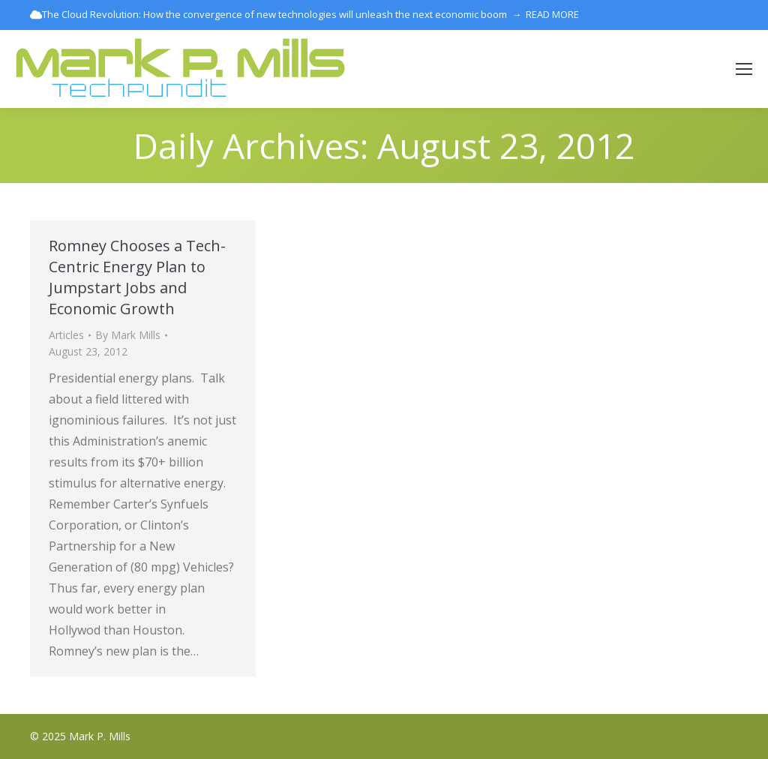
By (127, 335)
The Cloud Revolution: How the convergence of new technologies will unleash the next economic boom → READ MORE (304, 14)
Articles (66, 335)
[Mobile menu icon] (744, 69)
